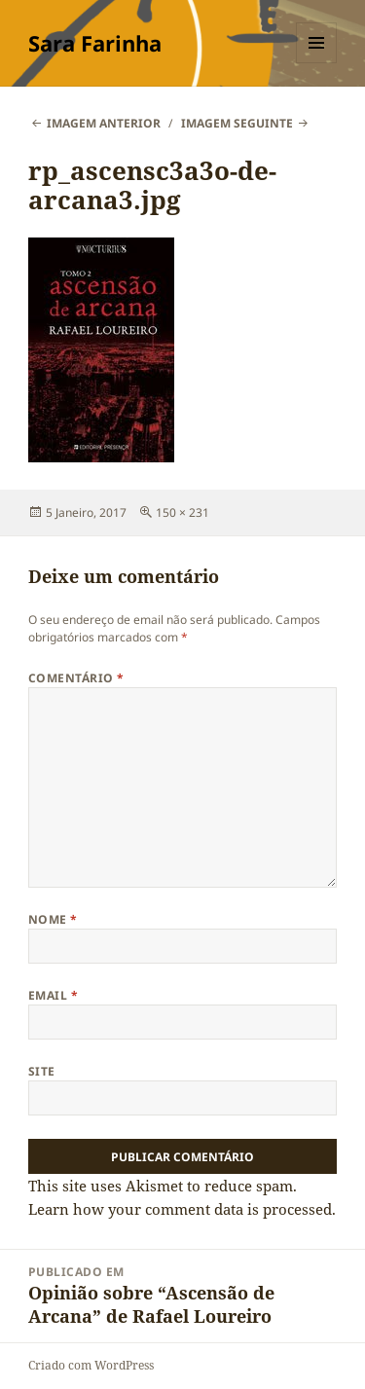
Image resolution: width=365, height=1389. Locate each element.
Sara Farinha (95, 42)
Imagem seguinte (237, 123)
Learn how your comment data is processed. (182, 1209)
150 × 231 (182, 512)
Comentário (76, 678)
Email (53, 995)
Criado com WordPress (91, 1365)
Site (41, 1071)
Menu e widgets (317, 62)
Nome (53, 919)
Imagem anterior (104, 123)
